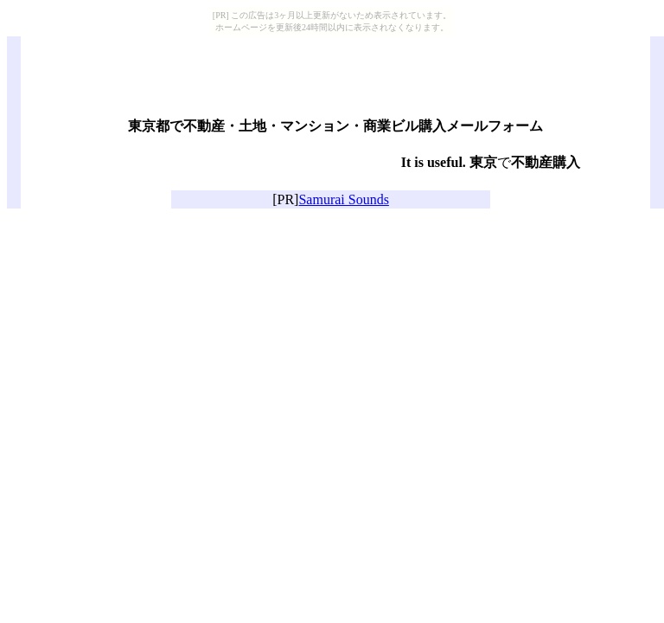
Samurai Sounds (343, 199)
